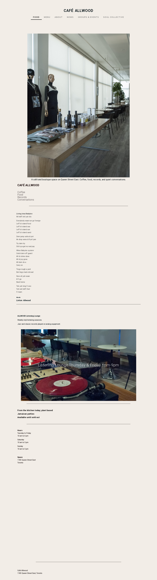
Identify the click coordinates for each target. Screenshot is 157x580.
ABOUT (59, 17)
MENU (47, 17)
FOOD (36, 17)
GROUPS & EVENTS (88, 17)
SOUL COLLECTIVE (113, 17)
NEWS (70, 17)
